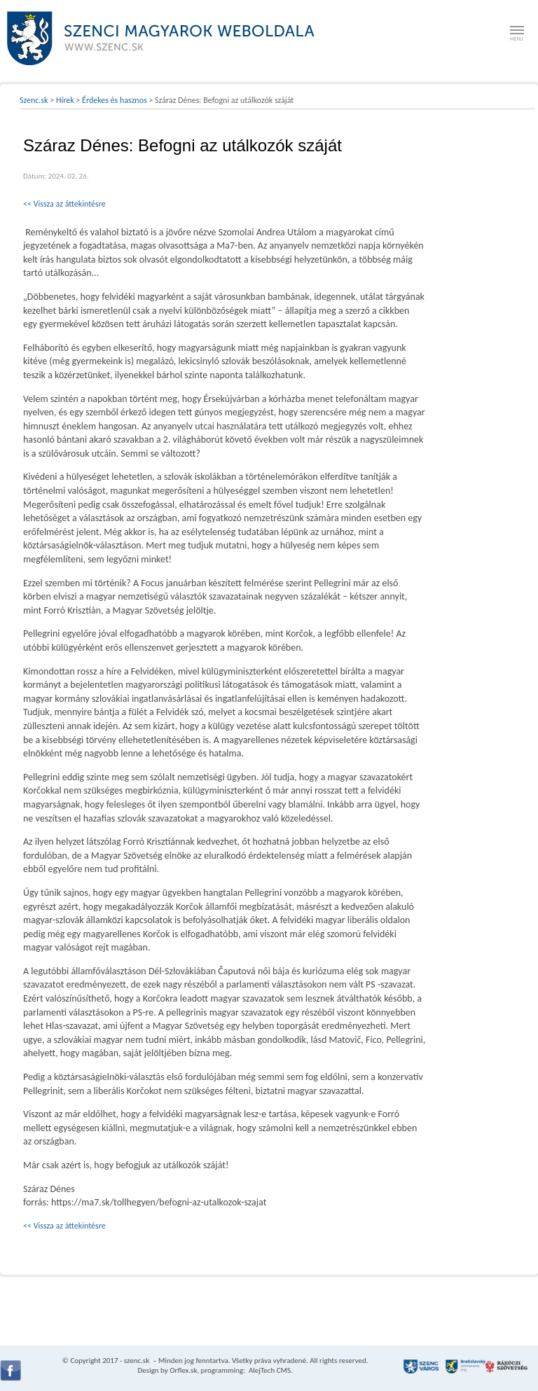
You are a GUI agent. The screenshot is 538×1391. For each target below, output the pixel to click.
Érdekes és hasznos (114, 100)
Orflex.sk (183, 1370)
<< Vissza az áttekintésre (64, 204)
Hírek (65, 100)
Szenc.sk (34, 100)
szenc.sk (136, 1360)
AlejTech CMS (269, 1370)
